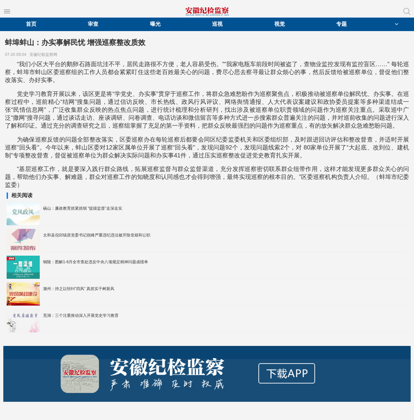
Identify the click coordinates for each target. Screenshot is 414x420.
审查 (93, 24)
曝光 (155, 24)
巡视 (217, 24)
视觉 (279, 24)
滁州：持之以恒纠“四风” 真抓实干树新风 (78, 288)
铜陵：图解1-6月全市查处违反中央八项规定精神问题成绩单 (95, 262)
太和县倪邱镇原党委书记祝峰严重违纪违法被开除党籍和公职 (96, 235)
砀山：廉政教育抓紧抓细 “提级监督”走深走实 (82, 208)
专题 (341, 24)
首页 (31, 24)
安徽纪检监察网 (44, 54)
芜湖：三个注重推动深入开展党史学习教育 (81, 315)
